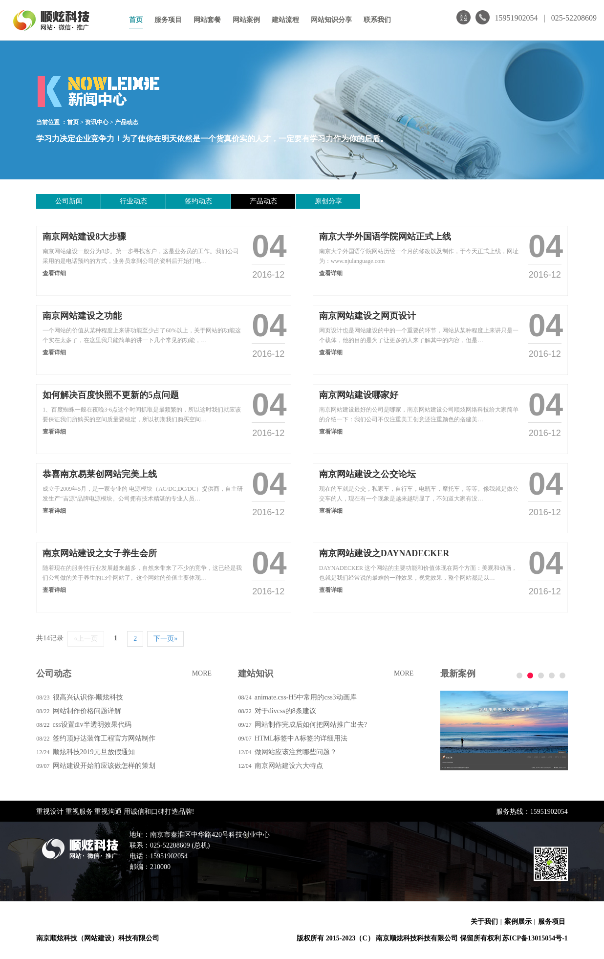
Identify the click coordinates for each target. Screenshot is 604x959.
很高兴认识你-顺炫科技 (88, 697)
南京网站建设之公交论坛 (367, 474)
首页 (136, 19)
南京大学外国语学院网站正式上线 (385, 236)
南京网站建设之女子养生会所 (100, 553)
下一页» (165, 638)
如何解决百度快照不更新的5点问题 (111, 395)
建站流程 (285, 19)
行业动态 (115, 201)
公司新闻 (63, 201)
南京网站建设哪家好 (358, 395)
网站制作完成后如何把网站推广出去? (311, 724)
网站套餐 (207, 19)
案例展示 (518, 921)
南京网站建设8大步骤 (84, 236)
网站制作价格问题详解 (87, 711)
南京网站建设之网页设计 (367, 316)
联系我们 (377, 19)
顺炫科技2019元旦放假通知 (94, 752)
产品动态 (126, 122)
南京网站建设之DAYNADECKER (384, 553)
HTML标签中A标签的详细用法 (301, 738)
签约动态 (169, 201)
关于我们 (484, 921)
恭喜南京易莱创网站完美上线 (100, 474)
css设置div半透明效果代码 (92, 724)
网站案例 (246, 19)
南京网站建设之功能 (82, 316)
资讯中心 (96, 122)
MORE (202, 673)
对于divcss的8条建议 (285, 711)
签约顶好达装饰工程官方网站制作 (104, 738)
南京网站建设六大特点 (289, 765)
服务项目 (168, 19)
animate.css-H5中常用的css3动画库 (306, 697)
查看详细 (54, 273)
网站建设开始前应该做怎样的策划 (104, 765)
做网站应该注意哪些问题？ (296, 752)
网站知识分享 (331, 19)
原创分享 (275, 201)
